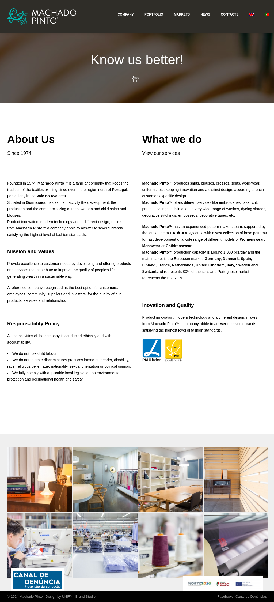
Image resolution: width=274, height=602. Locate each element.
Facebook (225, 597)
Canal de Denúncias (251, 597)
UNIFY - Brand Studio (78, 597)
